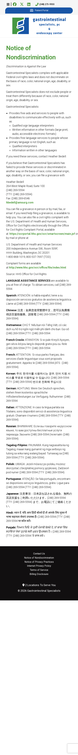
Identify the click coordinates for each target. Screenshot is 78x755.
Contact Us (39, 553)
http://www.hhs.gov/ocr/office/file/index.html (37, 267)
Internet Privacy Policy (39, 566)
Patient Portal (39, 10)
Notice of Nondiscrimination (39, 558)
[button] (8, 4)
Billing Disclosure (39, 574)
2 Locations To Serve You (39, 585)
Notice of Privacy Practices (39, 562)
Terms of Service (39, 570)
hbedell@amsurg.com (19, 202)
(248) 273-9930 (44, 4)
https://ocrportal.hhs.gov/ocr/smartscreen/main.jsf (42, 233)
